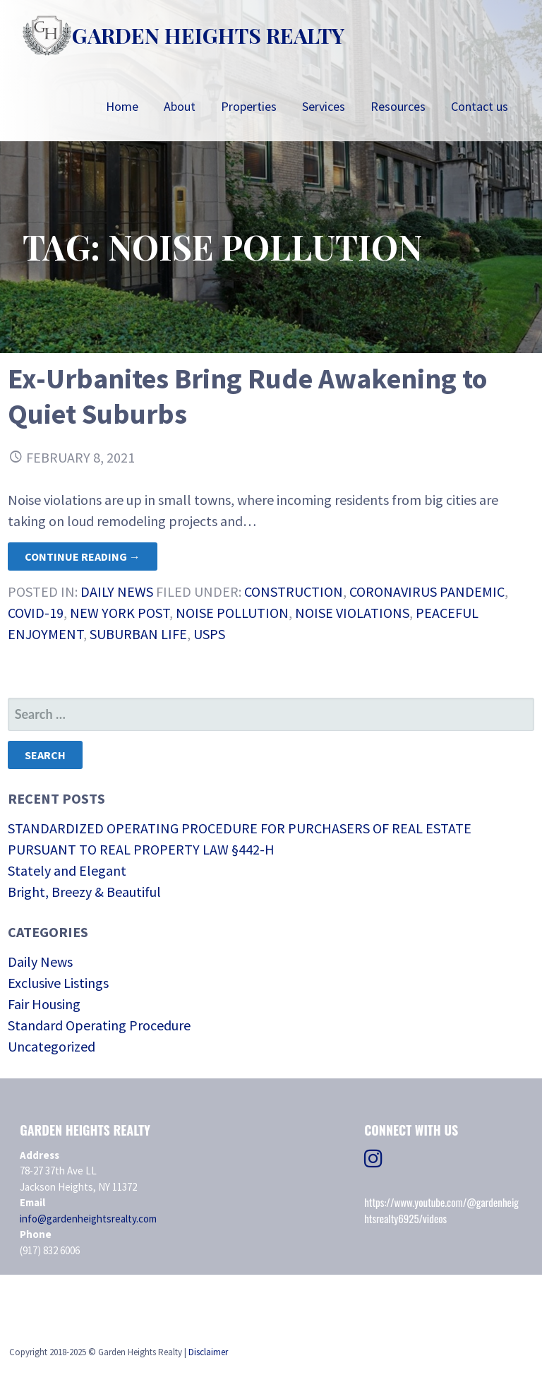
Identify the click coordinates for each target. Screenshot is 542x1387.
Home (122, 106)
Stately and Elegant (67, 870)
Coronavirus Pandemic (427, 591)
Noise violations (352, 612)
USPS (209, 634)
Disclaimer (208, 1352)
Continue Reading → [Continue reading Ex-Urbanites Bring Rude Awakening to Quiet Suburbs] (82, 556)
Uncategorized (51, 1046)
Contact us (479, 106)
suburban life (138, 634)
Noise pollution (232, 612)
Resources (398, 106)
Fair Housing (44, 1004)
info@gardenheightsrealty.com (88, 1218)
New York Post (119, 612)
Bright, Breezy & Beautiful (84, 891)
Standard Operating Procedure (99, 1025)
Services (323, 106)
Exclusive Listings (58, 983)
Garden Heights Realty (208, 35)
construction (293, 591)
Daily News (116, 591)
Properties (249, 106)
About (179, 106)
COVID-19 (36, 612)
